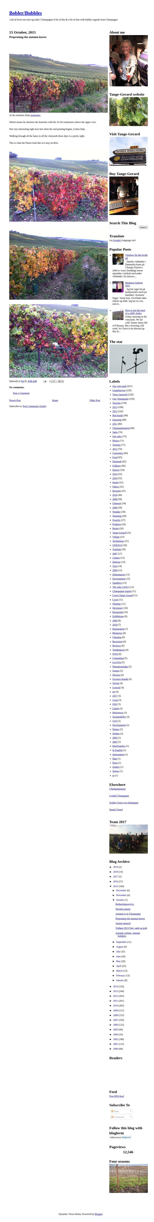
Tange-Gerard (119, 532)
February (121, 975)
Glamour (116, 503)
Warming (117, 516)
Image (115, 482)
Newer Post (15, 400)
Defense (116, 562)
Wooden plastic (123, 909)
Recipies (116, 491)
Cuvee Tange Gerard (122, 595)
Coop (115, 700)
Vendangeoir (118, 650)
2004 (114, 570)
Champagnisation (121, 428)
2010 (114, 478)
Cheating (116, 637)
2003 (114, 742)
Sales (115, 432)
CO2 (114, 721)
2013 (114, 407)
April (119, 966)
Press (115, 763)
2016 (114, 495)
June (118, 956)
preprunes (35, 115)
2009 (114, 507)
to (113, 775)
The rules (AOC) (120, 587)
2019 (116, 867)
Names (115, 729)
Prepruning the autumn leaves (130, 918)
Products (116, 524)
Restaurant (117, 612)
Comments (117, 1117)
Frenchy (116, 520)
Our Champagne (120, 399)
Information (118, 754)
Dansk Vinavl (116, 809)
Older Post (95, 400)
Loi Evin (116, 662)
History (116, 470)
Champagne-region (121, 591)
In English (117, 750)
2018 (114, 624)
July (118, 951)
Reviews (116, 645)
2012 (114, 411)
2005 (116, 1029)
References (117, 712)
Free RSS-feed (116, 1096)
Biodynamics (118, 746)
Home (55, 400)
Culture (116, 558)
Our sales (117, 436)
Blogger (98, 1214)
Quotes (115, 670)
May (118, 961)
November (121, 895)
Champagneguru (117, 789)
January (120, 980)
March (119, 970)
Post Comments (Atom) (34, 406)
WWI (115, 654)
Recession (117, 641)
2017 (114, 696)
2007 (114, 553)
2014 (114, 474)
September (121, 942)
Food (115, 457)
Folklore (116, 465)
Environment (118, 578)
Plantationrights (120, 666)
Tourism (116, 403)
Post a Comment (21, 393)
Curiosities (117, 453)
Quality (116, 767)
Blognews (117, 633)
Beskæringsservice (125, 904)
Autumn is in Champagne (128, 913)
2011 (114, 424)
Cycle (115, 599)
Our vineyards (119, 386)
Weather (116, 512)
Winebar (116, 604)
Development (119, 725)
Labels (115, 708)
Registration (118, 629)
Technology (118, 541)
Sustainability (119, 717)
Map (114, 758)
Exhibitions (118, 616)
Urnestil (116, 687)
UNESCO (117, 545)
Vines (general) (120, 394)
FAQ (114, 704)
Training (116, 549)
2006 (114, 620)
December (121, 890)
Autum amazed (123, 923)
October (120, 900)
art (113, 691)
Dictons (116, 675)
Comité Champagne (119, 795)
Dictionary (117, 608)
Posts (115, 1111)
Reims (115, 528)
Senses (115, 771)
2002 (114, 737)
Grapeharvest (119, 390)
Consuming (118, 658)
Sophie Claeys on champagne (123, 802)
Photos (115, 440)
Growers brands (120, 679)
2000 (116, 1048)
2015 (114, 449)
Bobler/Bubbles (25, 13)
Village (116, 537)
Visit (114, 566)
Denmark (117, 461)
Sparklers (117, 583)
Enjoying (117, 419)
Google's (117, 240)
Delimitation (118, 574)
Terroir (115, 683)
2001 (116, 1044)
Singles (116, 733)
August (120, 946)
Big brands (117, 415)
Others (115, 486)
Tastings (116, 445)
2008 (114, 499)
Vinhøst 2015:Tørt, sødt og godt (131, 928)
